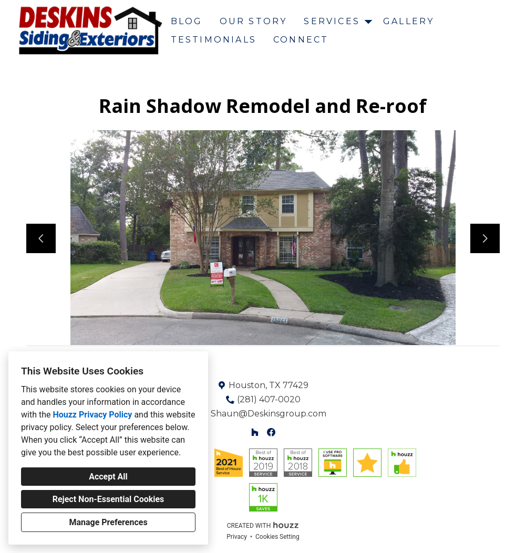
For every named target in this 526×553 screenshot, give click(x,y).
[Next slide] (485, 238)
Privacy (236, 536)
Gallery (408, 21)
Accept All (108, 477)
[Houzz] (255, 432)
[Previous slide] (41, 238)
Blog (187, 21)
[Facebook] (270, 432)
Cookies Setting (277, 536)
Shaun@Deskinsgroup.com (268, 414)
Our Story (253, 21)
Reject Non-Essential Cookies (108, 499)
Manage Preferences (108, 522)
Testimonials (213, 40)
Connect (300, 40)
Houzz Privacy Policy (92, 415)
